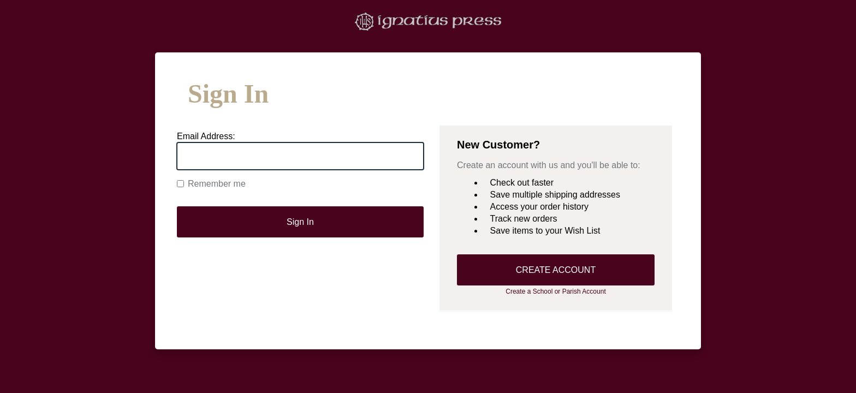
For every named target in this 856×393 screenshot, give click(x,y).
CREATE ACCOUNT (556, 270)
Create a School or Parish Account (555, 291)
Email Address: (206, 136)
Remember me (211, 183)
